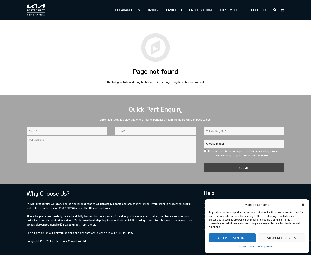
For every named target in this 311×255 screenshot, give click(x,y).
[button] (303, 205)
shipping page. (125, 232)
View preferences (281, 238)
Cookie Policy (247, 246)
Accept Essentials (232, 238)
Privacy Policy (265, 246)
